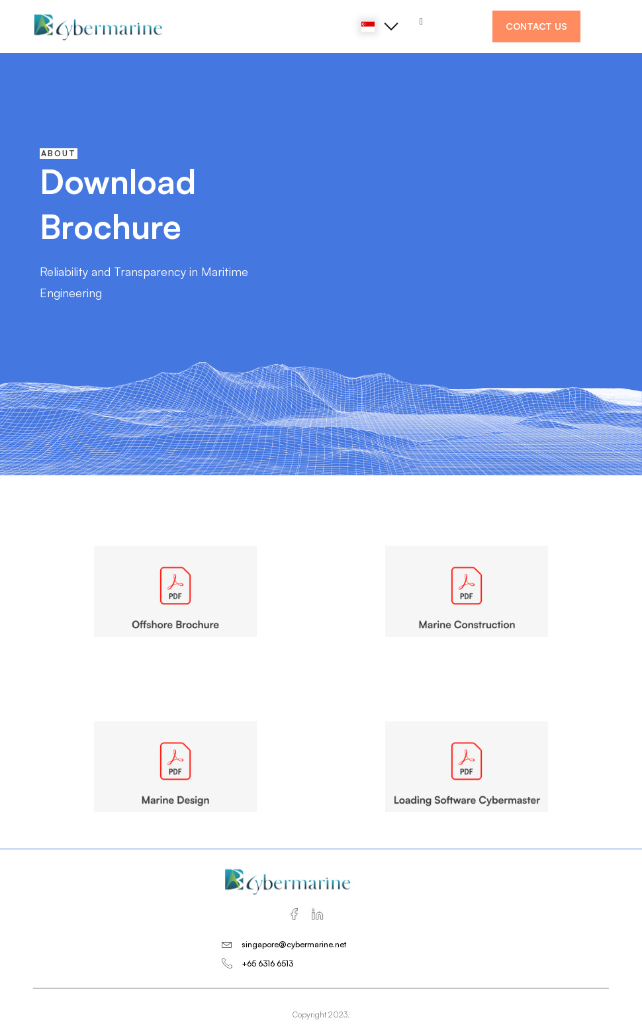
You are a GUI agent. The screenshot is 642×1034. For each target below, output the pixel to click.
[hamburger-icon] (421, 21)
